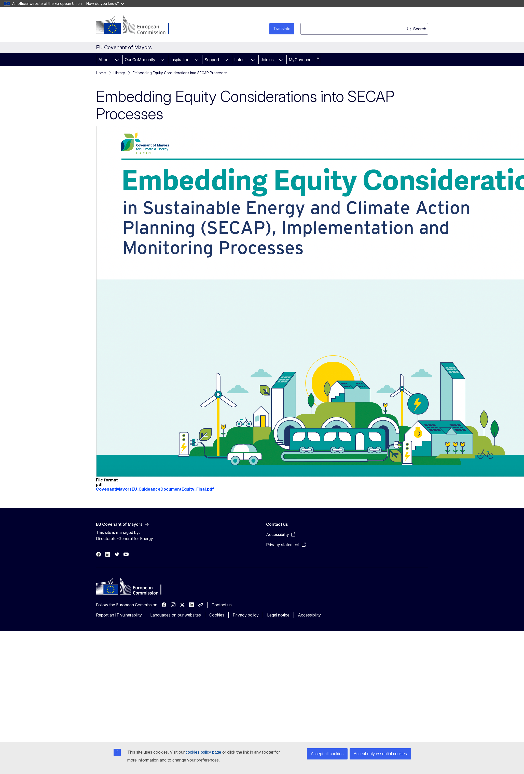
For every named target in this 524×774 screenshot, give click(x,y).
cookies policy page (203, 752)
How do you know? (105, 3)
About (104, 59)
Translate (281, 29)
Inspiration (179, 59)
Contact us (222, 604)
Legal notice (278, 615)
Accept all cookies (327, 754)
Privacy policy (246, 615)
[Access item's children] (116, 59)
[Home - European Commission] (137, 25)
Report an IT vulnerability (119, 615)
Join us (267, 59)
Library (119, 73)
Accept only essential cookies (380, 754)
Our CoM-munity (140, 59)
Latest (240, 59)
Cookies (216, 615)
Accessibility (309, 615)
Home (101, 73)
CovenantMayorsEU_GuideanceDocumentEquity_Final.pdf (155, 489)
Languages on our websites (175, 615)
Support (211, 59)
